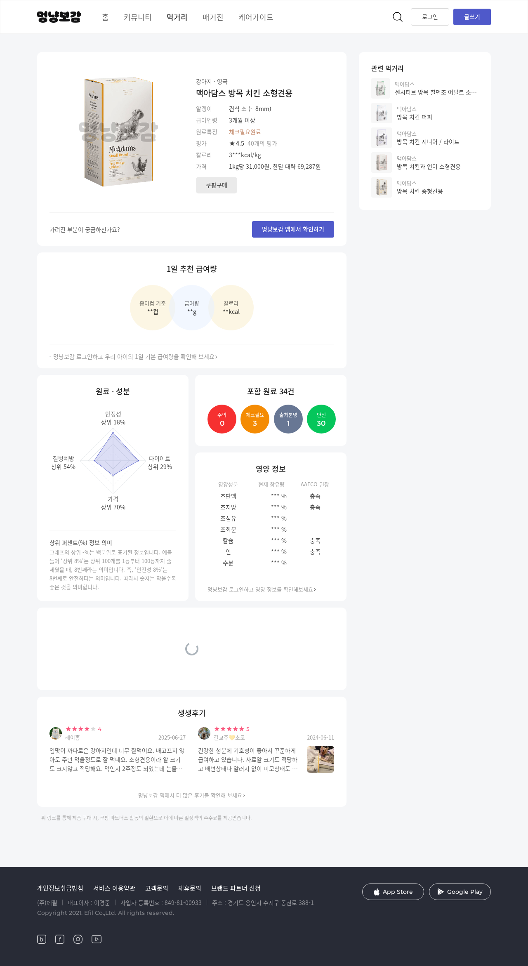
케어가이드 (255, 17)
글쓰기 (472, 16)
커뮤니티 (138, 17)
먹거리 (177, 17)
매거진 (213, 17)
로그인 (430, 16)
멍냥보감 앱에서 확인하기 (293, 229)
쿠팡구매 (216, 185)
